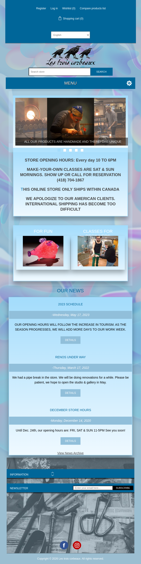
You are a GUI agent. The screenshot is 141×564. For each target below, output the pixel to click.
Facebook (64, 545)
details (70, 340)
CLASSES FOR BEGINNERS (98, 234)
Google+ (77, 545)
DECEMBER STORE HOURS (70, 410)
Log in (54, 8)
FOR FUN (43, 231)
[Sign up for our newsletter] (93, 488)
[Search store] (60, 72)
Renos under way (70, 357)
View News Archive (70, 453)
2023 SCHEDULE (70, 304)
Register (41, 8)
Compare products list (93, 8)
